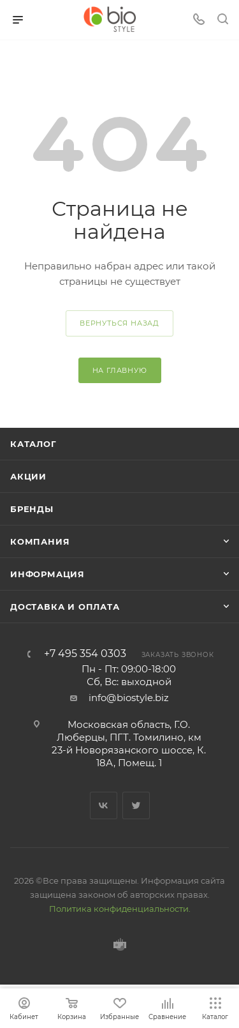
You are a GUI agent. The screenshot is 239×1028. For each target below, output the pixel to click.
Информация (47, 574)
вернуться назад (119, 323)
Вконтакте (103, 805)
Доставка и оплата (65, 606)
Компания (39, 541)
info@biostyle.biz (129, 698)
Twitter (136, 805)
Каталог (33, 444)
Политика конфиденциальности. (120, 908)
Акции (28, 476)
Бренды (32, 509)
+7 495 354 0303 (85, 654)
